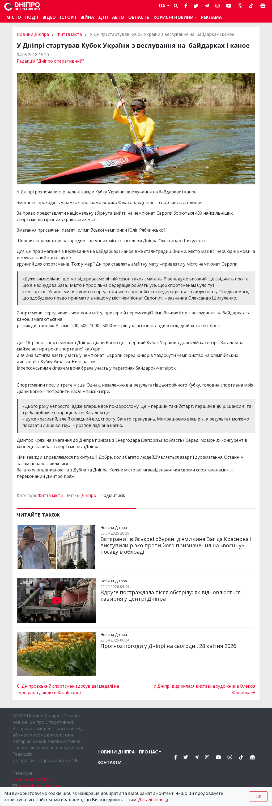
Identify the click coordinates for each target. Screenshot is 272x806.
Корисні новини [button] (174, 17)
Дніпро (88, 495)
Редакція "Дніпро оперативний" (50, 61)
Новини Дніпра (33, 34)
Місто (13, 17)
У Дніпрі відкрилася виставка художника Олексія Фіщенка (204, 689)
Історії (68, 17)
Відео (49, 17)
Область (138, 17)
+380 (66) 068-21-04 (32, 779)
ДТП (103, 17)
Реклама (211, 17)
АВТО (118, 17)
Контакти (109, 762)
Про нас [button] (148, 752)
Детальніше (150, 800)
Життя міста (69, 34)
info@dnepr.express (39, 786)
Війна (87, 17)
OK (258, 796)
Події (31, 17)
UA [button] (162, 6)
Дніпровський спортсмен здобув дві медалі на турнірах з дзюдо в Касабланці (68, 689)
